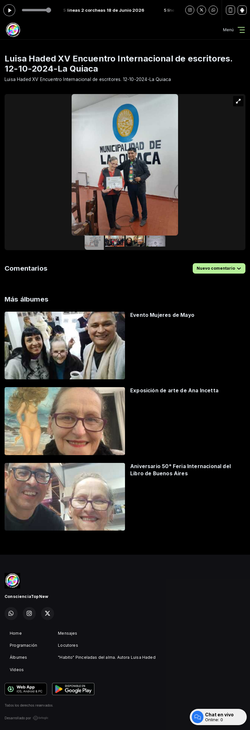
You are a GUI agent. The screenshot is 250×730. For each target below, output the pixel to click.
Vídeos (17, 669)
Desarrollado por (27, 718)
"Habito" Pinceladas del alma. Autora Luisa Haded (107, 657)
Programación (23, 645)
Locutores (68, 645)
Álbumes (18, 657)
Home (16, 633)
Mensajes (67, 633)
